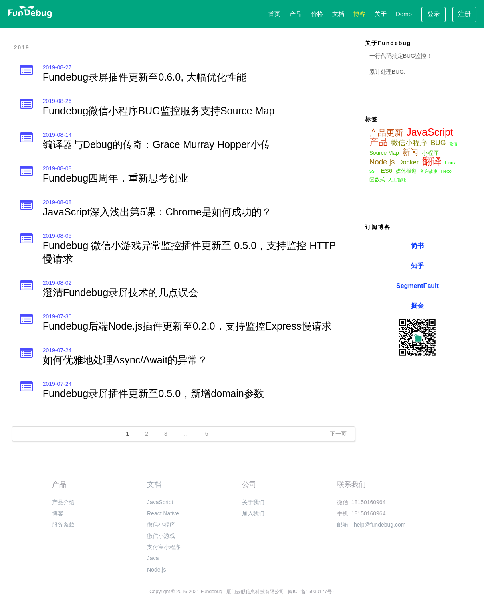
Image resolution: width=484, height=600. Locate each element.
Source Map (384, 153)
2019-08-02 (57, 283)
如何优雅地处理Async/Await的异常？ (125, 359)
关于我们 (253, 502)
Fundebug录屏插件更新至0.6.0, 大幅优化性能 (144, 77)
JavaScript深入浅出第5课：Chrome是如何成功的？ (157, 211)
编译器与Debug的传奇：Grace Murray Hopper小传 (156, 144)
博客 (359, 13)
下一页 (338, 433)
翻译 (432, 161)
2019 (22, 47)
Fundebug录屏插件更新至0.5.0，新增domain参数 (153, 393)
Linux (450, 162)
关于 (381, 13)
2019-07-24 (57, 350)
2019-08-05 (57, 236)
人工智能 (397, 179)
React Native (163, 513)
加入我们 (253, 513)
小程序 (430, 153)
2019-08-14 (57, 135)
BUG (438, 143)
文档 (338, 13)
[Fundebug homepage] (30, 12)
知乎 (417, 265)
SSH (373, 171)
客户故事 (429, 171)
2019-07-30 (57, 316)
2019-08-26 (57, 101)
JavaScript (429, 132)
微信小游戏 (161, 536)
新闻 (410, 152)
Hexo (446, 171)
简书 (417, 245)
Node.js (382, 162)
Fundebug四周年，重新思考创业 (115, 178)
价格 (317, 13)
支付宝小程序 (164, 547)
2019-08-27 (57, 67)
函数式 (377, 179)
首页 (274, 13)
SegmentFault (417, 285)
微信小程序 (409, 143)
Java (153, 558)
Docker (408, 162)
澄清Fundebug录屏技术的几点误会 (120, 292)
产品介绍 (63, 502)
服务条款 (63, 524)
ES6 (386, 170)
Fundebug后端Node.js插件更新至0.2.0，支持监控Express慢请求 (187, 326)
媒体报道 (406, 171)
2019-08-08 (57, 168)
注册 (464, 13)
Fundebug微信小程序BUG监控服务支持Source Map (159, 110)
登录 (433, 13)
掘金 (417, 305)
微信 (453, 144)
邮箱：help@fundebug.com (371, 524)
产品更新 (386, 133)
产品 (296, 13)
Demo (404, 13)
